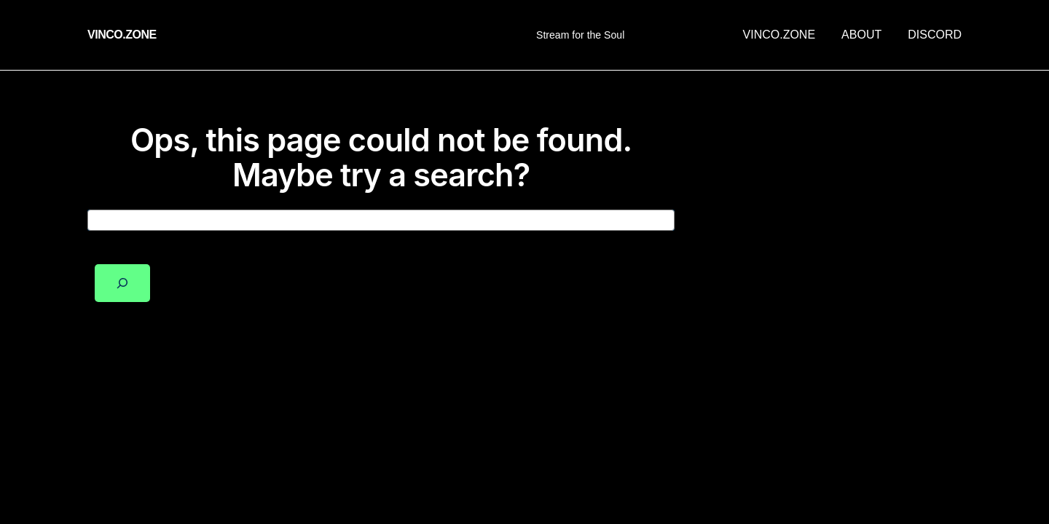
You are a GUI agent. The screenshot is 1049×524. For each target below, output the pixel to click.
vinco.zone (122, 34)
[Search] (122, 283)
